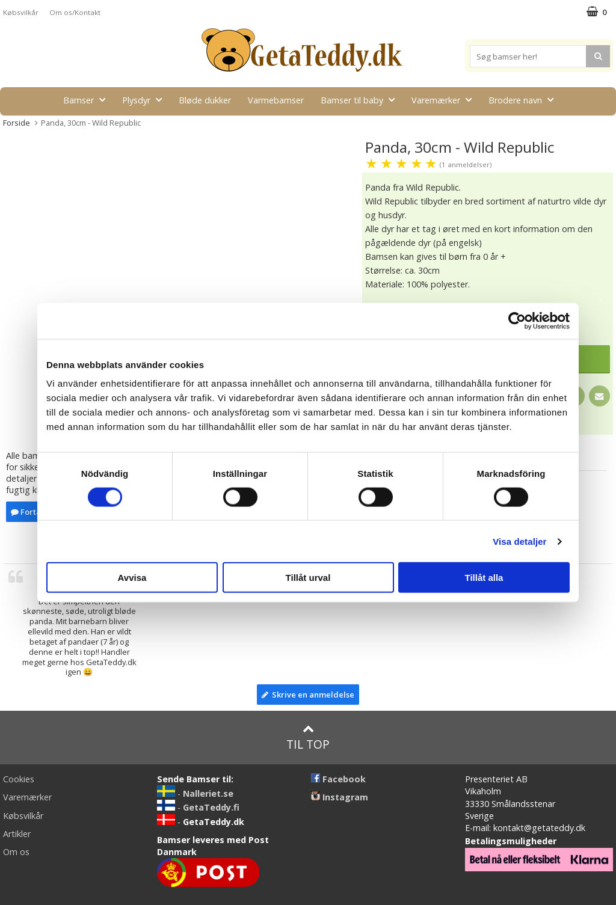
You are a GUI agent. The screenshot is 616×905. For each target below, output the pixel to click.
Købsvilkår (20, 12)
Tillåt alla (484, 577)
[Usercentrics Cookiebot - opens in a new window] (517, 320)
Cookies (18, 779)
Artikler (17, 833)
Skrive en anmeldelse (308, 694)
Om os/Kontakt (74, 12)
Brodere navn (524, 99)
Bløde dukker (205, 100)
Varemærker (445, 99)
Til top (308, 737)
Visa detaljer (519, 541)
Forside (16, 122)
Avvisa (132, 577)
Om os (16, 851)
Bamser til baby (361, 99)
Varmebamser (276, 100)
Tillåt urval (308, 577)
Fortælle (32, 511)
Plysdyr (145, 99)
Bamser (87, 99)
